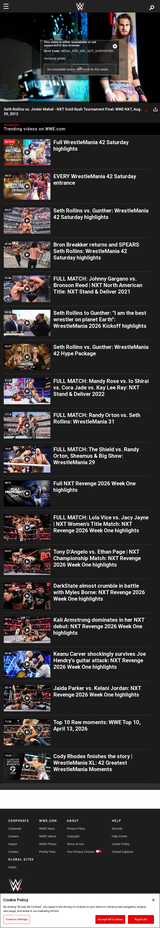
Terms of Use (75, 844)
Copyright (73, 836)
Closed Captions (122, 851)
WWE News (47, 828)
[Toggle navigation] (6, 6)
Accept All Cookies (110, 919)
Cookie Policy (121, 844)
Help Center (120, 836)
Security (117, 828)
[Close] (153, 900)
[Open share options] (155, 109)
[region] (80, 910)
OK (80, 68)
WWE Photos (47, 844)
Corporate (14, 828)
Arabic (12, 867)
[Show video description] (146, 109)
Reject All (141, 919)
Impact (12, 844)
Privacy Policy (76, 828)
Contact (13, 851)
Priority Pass (47, 851)
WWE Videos (47, 836)
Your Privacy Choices (81, 851)
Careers (13, 836)
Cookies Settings (17, 919)
